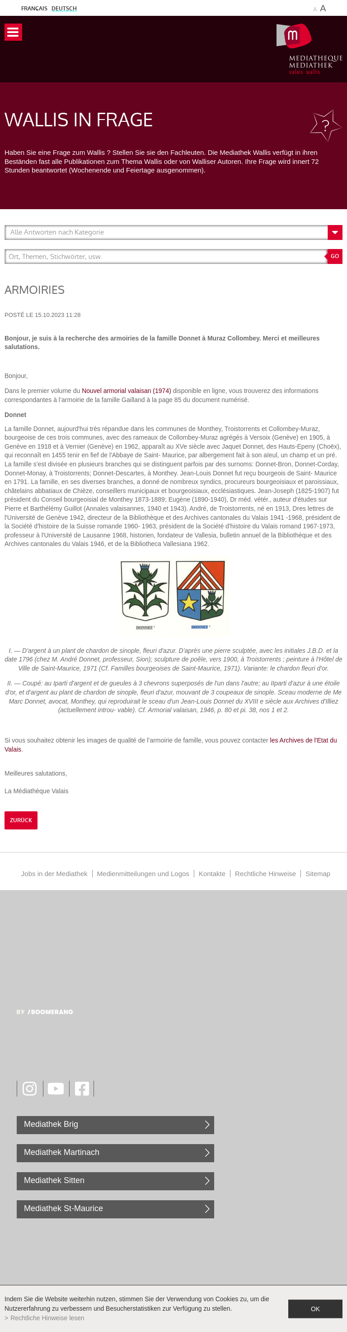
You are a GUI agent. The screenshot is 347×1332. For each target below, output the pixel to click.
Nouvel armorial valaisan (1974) (126, 390)
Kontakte (212, 873)
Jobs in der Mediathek (54, 873)
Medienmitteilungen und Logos (143, 873)
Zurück (21, 820)
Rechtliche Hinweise (265, 873)
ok (315, 1308)
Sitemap (317, 873)
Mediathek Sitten (54, 1180)
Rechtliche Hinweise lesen (47, 1318)
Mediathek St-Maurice (63, 1208)
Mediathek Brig (51, 1124)
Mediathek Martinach (61, 1152)
